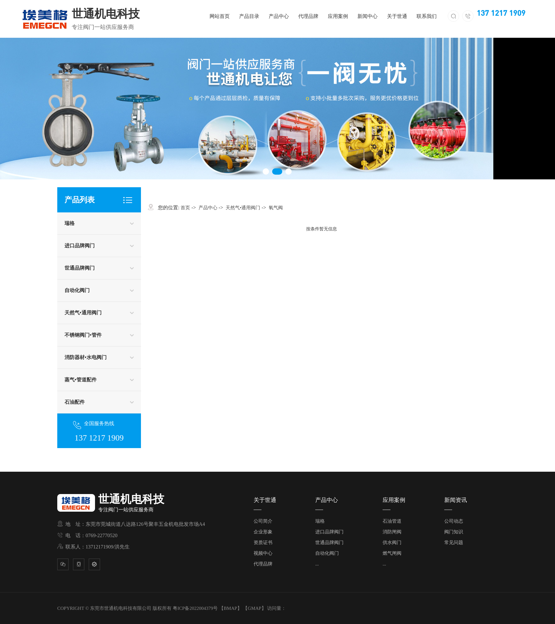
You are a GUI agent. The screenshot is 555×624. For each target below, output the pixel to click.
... (317, 563)
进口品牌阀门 (79, 245)
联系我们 (427, 16)
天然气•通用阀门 (83, 312)
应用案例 (338, 16)
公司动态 (453, 521)
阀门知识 (453, 531)
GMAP (254, 608)
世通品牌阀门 (79, 268)
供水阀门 (392, 542)
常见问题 (453, 542)
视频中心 (263, 553)
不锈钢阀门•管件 (83, 335)
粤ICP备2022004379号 (195, 608)
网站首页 (220, 16)
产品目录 (249, 16)
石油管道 (392, 521)
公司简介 (263, 521)
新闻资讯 (455, 500)
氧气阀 (276, 207)
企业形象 (263, 531)
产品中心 (279, 16)
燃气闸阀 (392, 553)
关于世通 (397, 16)
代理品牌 (308, 16)
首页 (185, 207)
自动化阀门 (77, 290)
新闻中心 (367, 16)
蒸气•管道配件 (80, 379)
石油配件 (74, 402)
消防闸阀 (392, 531)
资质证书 (263, 542)
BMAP (230, 608)
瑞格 (69, 223)
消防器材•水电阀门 (85, 357)
